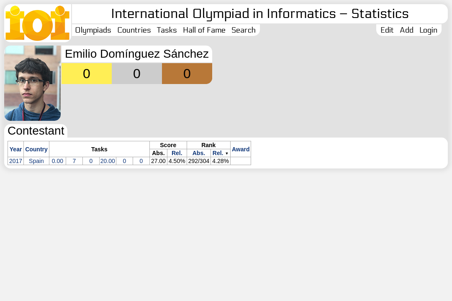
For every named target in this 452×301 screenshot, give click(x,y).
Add (406, 30)
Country (36, 149)
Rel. (177, 153)
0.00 (57, 161)
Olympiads (93, 30)
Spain (36, 161)
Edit (387, 30)
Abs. (199, 153)
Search (243, 30)
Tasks (167, 30)
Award (241, 149)
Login (428, 30)
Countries (134, 30)
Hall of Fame (204, 30)
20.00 (107, 161)
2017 (15, 161)
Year (16, 149)
